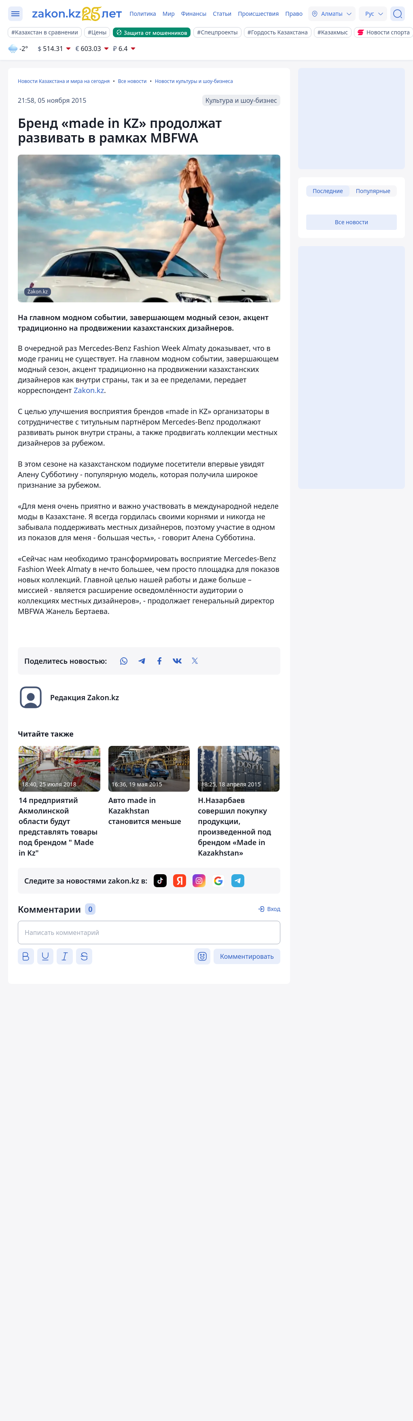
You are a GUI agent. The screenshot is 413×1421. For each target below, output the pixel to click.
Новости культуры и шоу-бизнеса (194, 81)
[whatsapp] (123, 661)
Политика (142, 13)
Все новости (132, 81)
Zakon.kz (89, 390)
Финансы (194, 13)
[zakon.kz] (78, 13)
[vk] (177, 661)
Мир (169, 13)
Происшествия (258, 13)
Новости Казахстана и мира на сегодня (64, 81)
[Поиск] (397, 13)
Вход (273, 909)
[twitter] (195, 661)
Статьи (222, 13)
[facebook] (159, 661)
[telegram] (141, 661)
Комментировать (247, 956)
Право (294, 13)
